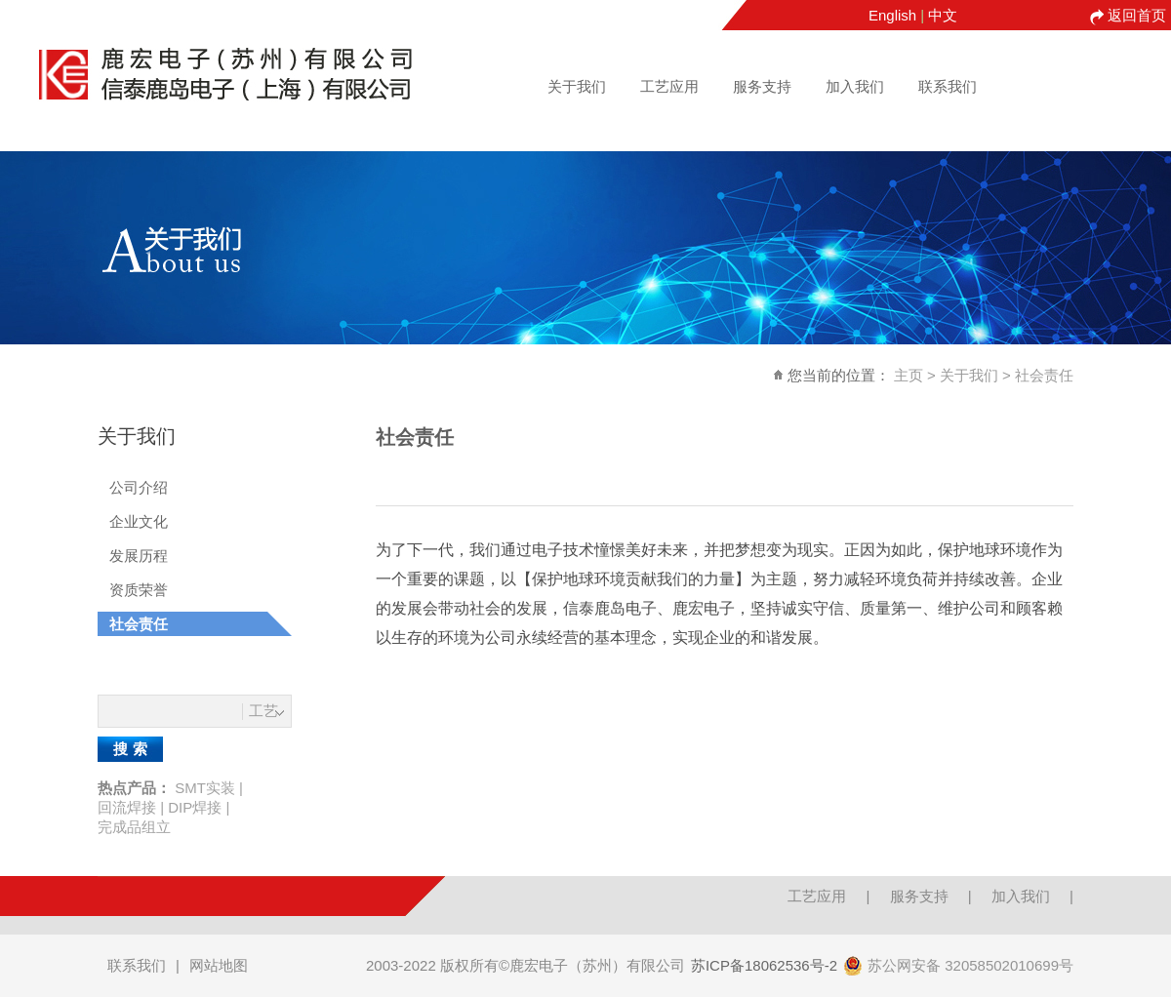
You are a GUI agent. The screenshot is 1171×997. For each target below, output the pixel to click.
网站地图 (218, 965)
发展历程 (138, 555)
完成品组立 (134, 826)
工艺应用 (669, 86)
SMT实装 (205, 787)
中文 (942, 15)
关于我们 (576, 86)
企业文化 (138, 521)
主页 (908, 375)
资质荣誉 (138, 589)
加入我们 (855, 86)
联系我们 (947, 86)
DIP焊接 (195, 807)
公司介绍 (138, 487)
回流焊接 (127, 807)
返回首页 (1137, 15)
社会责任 (1044, 375)
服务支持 (762, 86)
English (892, 15)
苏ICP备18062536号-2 (764, 965)
